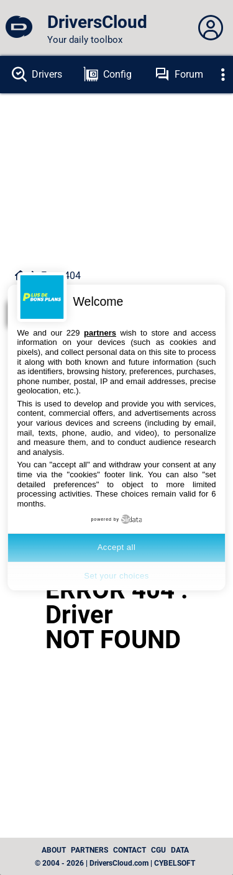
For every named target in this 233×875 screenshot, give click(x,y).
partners (100, 332)
